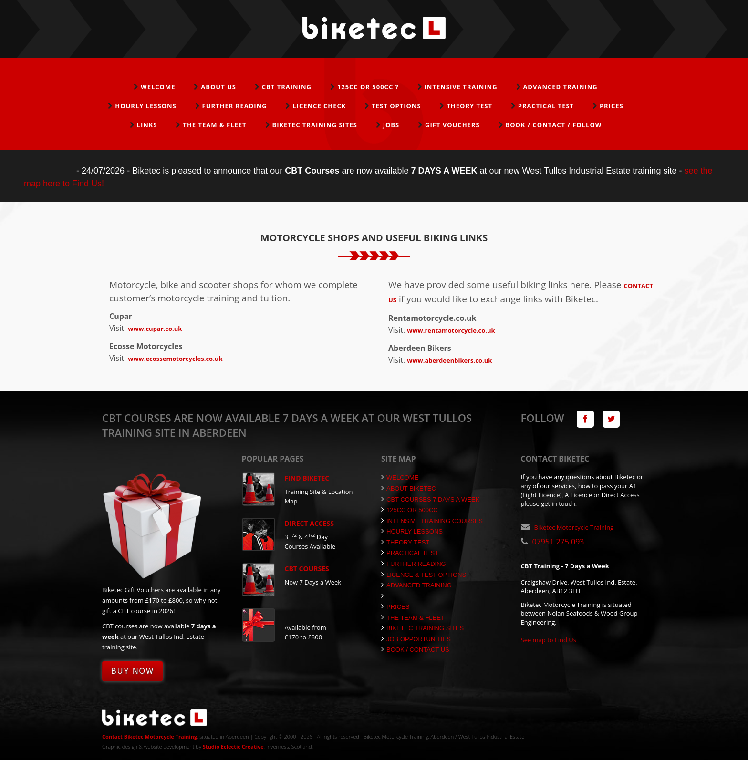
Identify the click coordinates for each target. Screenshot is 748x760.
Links (147, 125)
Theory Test (469, 106)
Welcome (158, 86)
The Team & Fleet (214, 125)
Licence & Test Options (423, 574)
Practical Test (546, 106)
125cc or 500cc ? (368, 86)
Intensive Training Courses (432, 520)
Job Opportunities (416, 639)
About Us (218, 86)
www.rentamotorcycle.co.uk (451, 330)
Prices (611, 106)
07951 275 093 (558, 541)
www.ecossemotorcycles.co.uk (175, 358)
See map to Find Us (549, 640)
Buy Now (132, 671)
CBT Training (287, 86)
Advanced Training (560, 86)
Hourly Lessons (146, 106)
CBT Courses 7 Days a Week (430, 499)
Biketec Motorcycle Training (574, 527)
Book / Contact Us (415, 649)
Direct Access (309, 523)
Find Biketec (307, 478)
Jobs (391, 125)
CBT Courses (307, 568)
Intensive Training (461, 86)
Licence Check (319, 106)
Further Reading (234, 106)
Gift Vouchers (452, 125)
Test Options (396, 106)
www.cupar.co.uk (155, 328)
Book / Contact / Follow (553, 125)
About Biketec (408, 488)
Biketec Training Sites (314, 125)
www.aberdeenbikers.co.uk (449, 360)
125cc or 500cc (409, 510)
